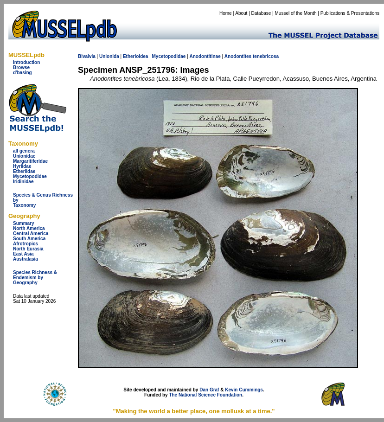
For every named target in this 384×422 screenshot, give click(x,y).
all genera (24, 150)
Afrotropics (25, 243)
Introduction (26, 62)
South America (29, 238)
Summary (23, 223)
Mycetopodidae (30, 176)
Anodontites (237, 56)
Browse (21, 67)
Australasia (25, 259)
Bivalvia (87, 56)
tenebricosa (266, 56)
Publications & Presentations (349, 13)
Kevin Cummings (244, 389)
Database (261, 13)
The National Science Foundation (205, 394)
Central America (30, 233)
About (241, 13)
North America (29, 228)
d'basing (22, 72)
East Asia (23, 253)
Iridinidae (23, 181)
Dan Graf (209, 389)
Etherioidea (135, 56)
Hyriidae (22, 166)
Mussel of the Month (296, 13)
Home (225, 13)
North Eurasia (28, 248)
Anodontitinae (204, 56)
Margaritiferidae (30, 161)
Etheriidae (24, 171)
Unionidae (24, 156)
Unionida (109, 56)
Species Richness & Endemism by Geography (35, 277)
